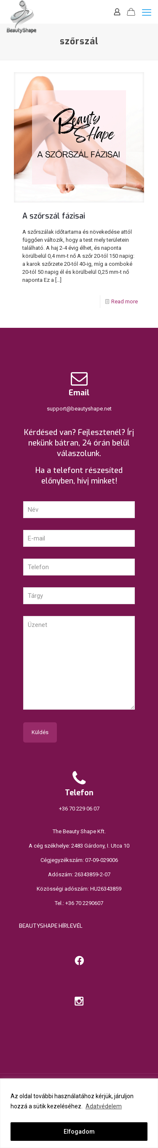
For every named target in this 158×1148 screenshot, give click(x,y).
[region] (79, 1113)
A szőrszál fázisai (53, 216)
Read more (124, 301)
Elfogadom (79, 1131)
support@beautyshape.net (79, 408)
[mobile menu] (146, 12)
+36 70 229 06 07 (79, 808)
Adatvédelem (104, 1106)
